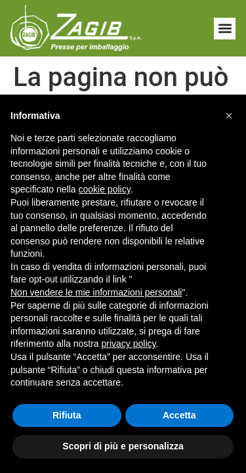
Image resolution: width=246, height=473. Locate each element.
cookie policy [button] (105, 189)
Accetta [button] (179, 415)
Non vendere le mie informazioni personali (96, 292)
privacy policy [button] (129, 343)
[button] (225, 28)
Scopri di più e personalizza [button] (122, 446)
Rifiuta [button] (66, 415)
